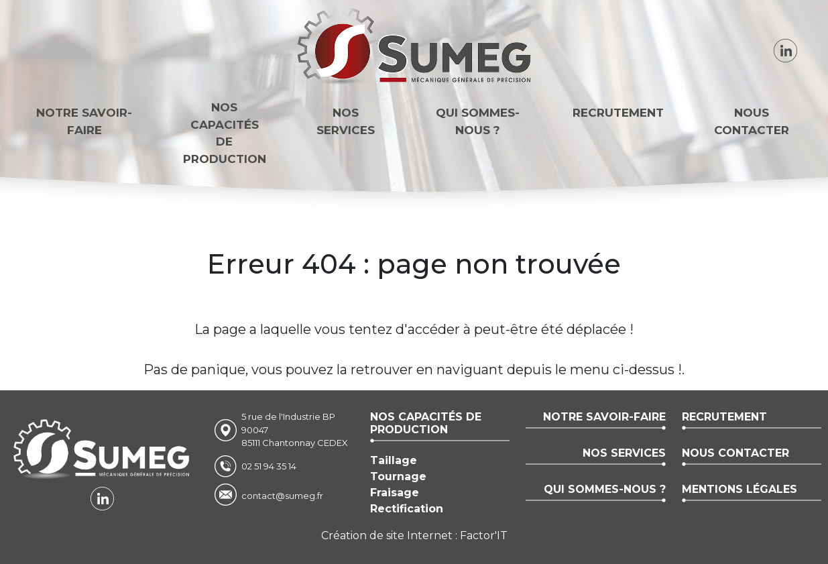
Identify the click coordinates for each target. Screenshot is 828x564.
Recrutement (618, 112)
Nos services (345, 121)
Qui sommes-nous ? (478, 121)
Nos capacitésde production (224, 133)
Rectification (406, 508)
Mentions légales (739, 489)
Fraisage (394, 492)
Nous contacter (751, 121)
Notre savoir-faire (84, 121)
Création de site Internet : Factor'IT (414, 535)
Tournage (398, 476)
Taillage (393, 460)
